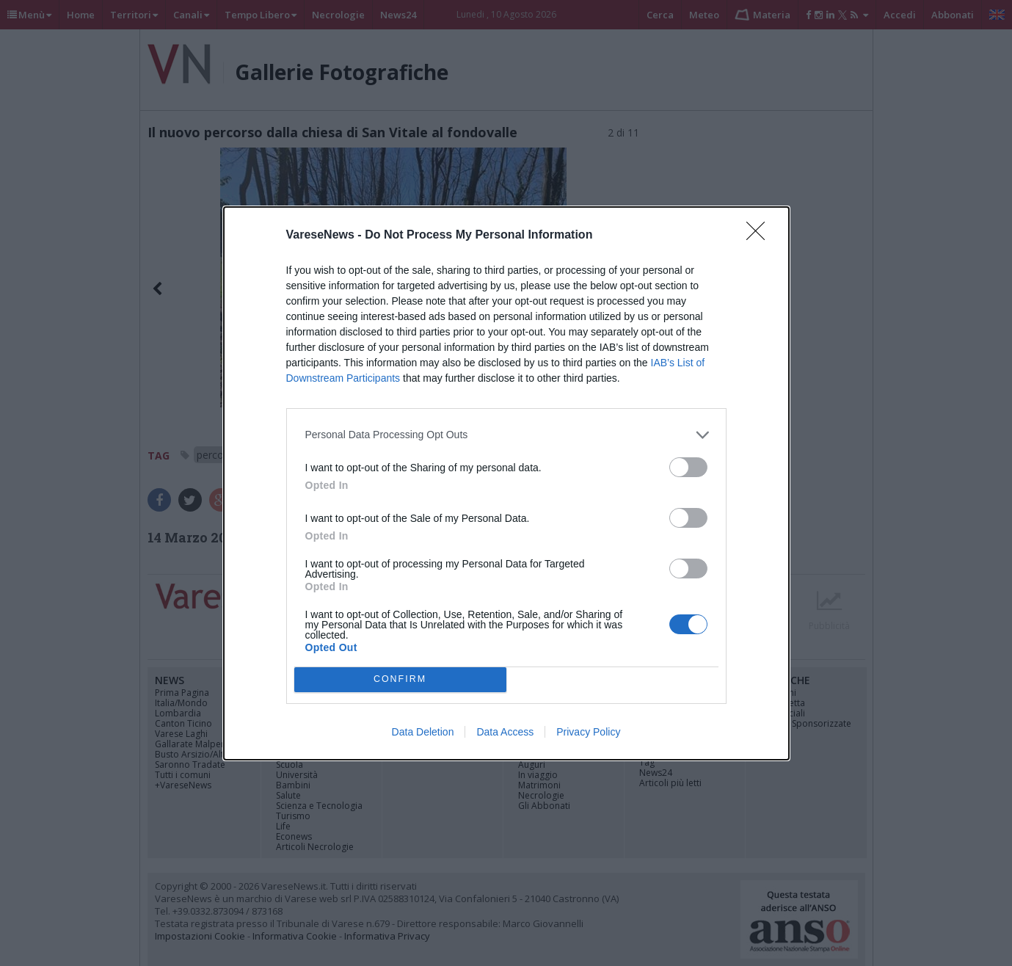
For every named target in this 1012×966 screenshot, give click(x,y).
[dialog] (506, 483)
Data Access (505, 732)
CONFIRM (400, 679)
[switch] (688, 467)
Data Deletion (423, 732)
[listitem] (506, 435)
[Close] (760, 236)
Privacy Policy (588, 732)
